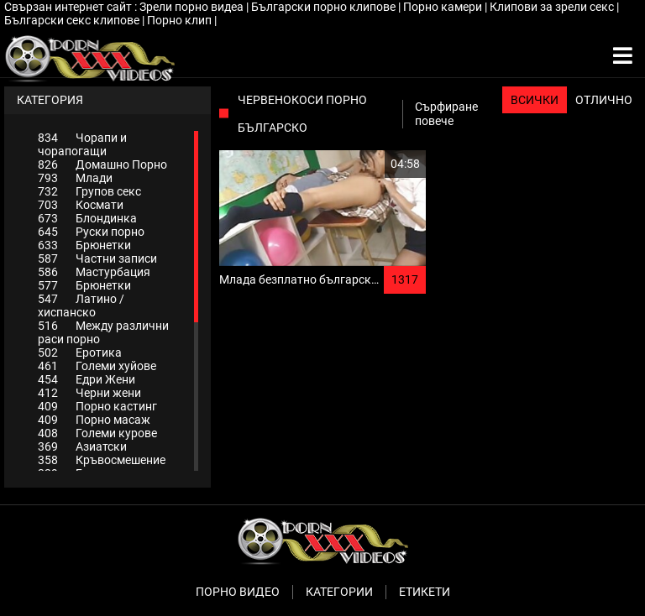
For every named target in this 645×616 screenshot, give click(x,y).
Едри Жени (86, 379)
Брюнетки (84, 245)
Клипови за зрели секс (553, 6)
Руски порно (91, 231)
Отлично (603, 100)
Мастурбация (94, 272)
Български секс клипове (73, 20)
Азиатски (82, 446)
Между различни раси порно (103, 332)
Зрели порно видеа (192, 6)
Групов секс (89, 191)
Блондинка (87, 218)
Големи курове (97, 433)
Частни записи (97, 258)
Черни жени (89, 392)
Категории (339, 591)
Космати (80, 204)
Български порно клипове (324, 6)
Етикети (424, 591)
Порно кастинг (97, 406)
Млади (75, 178)
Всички (534, 100)
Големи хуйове (97, 366)
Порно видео (238, 591)
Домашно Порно (102, 164)
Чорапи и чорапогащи (82, 144)
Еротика (80, 352)
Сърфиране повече (446, 114)
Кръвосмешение (101, 460)
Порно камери (444, 6)
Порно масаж (94, 419)
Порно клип (180, 20)
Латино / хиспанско (81, 305)
